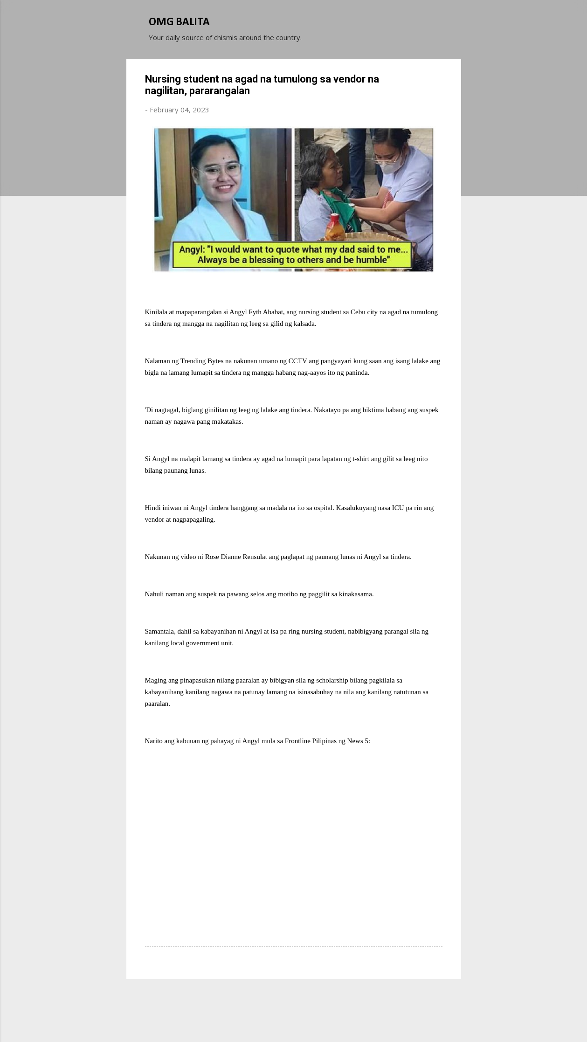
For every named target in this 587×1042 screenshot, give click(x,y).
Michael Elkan (315, 1017)
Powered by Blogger (294, 999)
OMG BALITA (179, 22)
